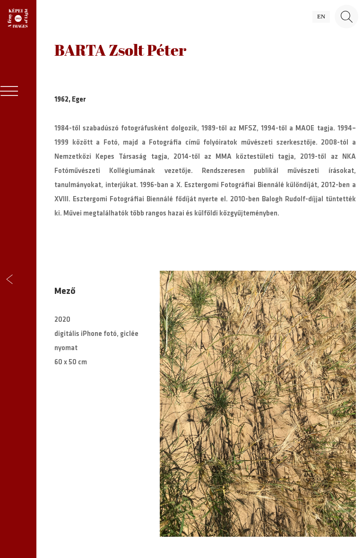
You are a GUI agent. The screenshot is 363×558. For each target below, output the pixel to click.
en (321, 16)
